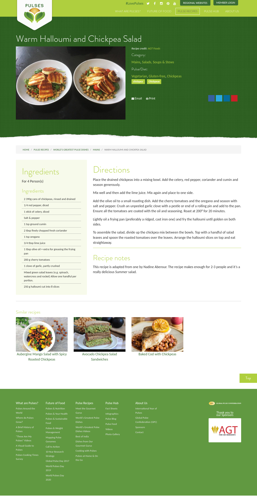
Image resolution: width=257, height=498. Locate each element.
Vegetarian (139, 76)
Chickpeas (175, 76)
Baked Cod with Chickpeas (157, 355)
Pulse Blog (110, 420)
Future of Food (159, 11)
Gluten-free (157, 76)
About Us (232, 11)
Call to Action (53, 448)
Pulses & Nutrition (55, 410)
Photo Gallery (112, 436)
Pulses (34, 15)
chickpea (138, 81)
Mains (136, 62)
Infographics (111, 415)
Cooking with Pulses (86, 452)
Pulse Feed (111, 425)
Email (138, 99)
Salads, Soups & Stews (158, 62)
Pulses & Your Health (57, 415)
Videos (109, 430)
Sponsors (140, 428)
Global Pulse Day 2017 (57, 463)
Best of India (82, 438)
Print (152, 99)
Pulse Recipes (188, 11)
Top (248, 379)
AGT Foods (154, 48)
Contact (139, 434)
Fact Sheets (111, 410)
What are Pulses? (128, 11)
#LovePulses (134, 3)
